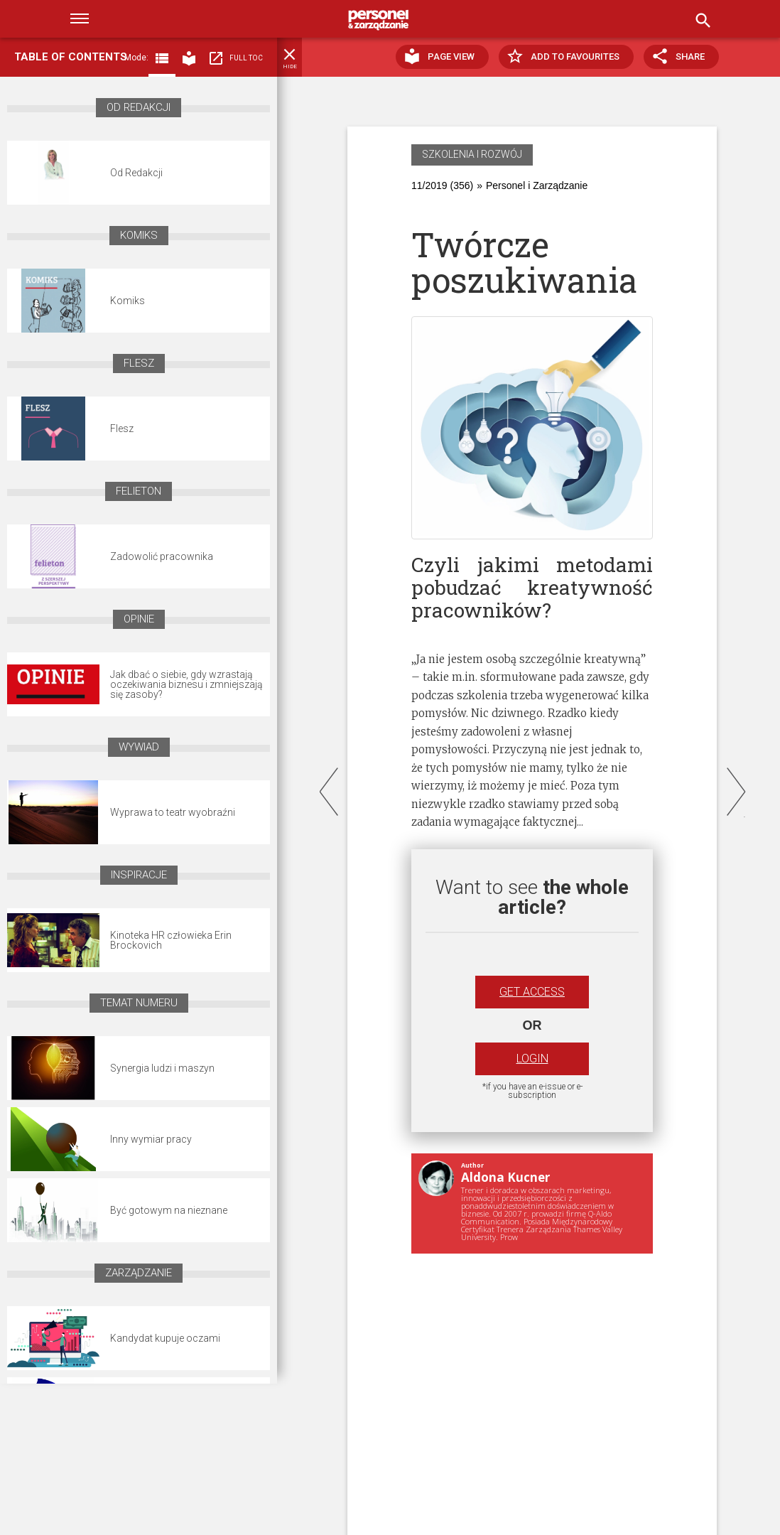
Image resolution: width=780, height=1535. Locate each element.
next (737, 792)
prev (330, 792)
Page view (442, 58)
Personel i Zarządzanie (536, 185)
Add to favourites (566, 58)
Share (678, 56)
